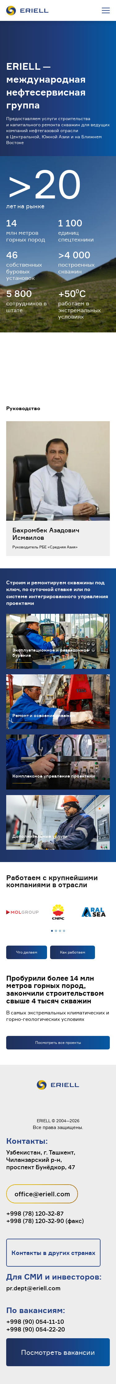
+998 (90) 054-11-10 (35, 1321)
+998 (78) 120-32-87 (35, 1213)
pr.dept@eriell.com (33, 1288)
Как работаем (72, 952)
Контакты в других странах (53, 1253)
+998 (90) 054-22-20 (35, 1329)
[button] (52, 931)
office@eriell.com (42, 1194)
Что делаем (26, 952)
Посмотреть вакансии (58, 1352)
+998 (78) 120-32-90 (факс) (45, 1221)
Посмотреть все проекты (58, 1042)
